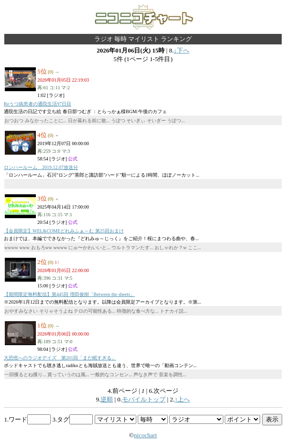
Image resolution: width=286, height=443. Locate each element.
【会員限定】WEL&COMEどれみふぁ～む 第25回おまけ (64, 230)
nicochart (145, 435)
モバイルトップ (143, 399)
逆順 (106, 399)
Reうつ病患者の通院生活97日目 (37, 103)
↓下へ (181, 50)
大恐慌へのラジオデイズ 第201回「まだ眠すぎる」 (60, 357)
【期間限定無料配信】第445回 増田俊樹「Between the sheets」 (69, 294)
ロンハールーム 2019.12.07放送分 (41, 167)
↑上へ (182, 399)
